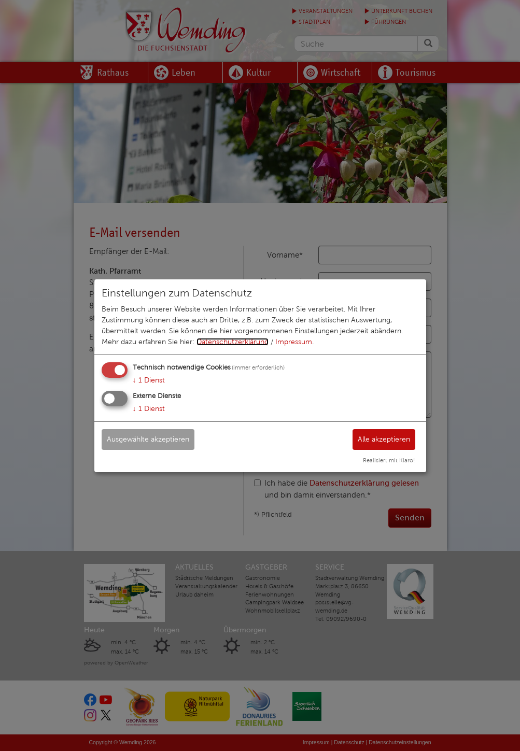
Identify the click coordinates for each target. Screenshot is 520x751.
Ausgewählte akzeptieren (148, 439)
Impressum (293, 342)
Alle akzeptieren (384, 439)
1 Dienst (149, 380)
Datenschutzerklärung (232, 342)
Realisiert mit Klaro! (389, 460)
